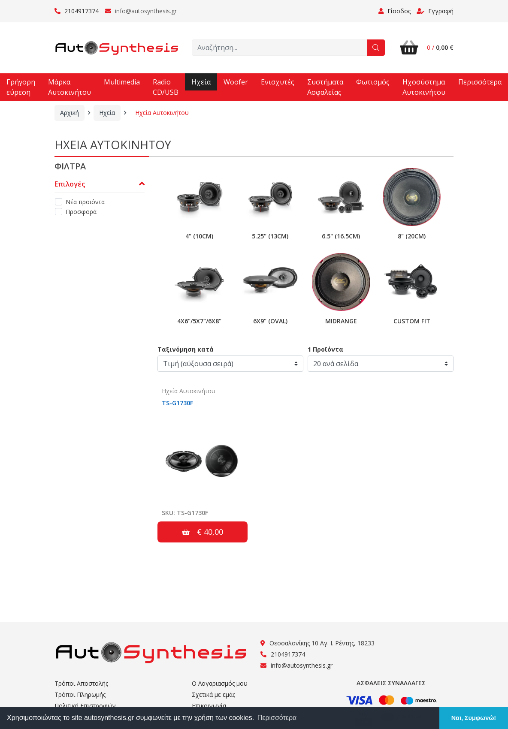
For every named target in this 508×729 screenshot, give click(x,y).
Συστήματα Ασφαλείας (325, 87)
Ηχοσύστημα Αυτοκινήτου (423, 87)
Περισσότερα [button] (277, 717)
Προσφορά (81, 212)
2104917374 (76, 11)
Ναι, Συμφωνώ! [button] (473, 717)
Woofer (236, 82)
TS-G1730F (177, 403)
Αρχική (69, 112)
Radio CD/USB (165, 87)
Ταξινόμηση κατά (185, 349)
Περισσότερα (480, 82)
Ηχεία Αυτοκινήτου (162, 112)
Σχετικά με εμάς (213, 694)
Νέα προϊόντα (85, 202)
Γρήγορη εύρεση (20, 87)
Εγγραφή (435, 11)
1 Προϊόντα (325, 349)
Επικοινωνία (209, 706)
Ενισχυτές (277, 82)
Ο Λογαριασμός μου (220, 683)
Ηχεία (201, 82)
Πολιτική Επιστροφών (85, 706)
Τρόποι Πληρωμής (80, 694)
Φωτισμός (373, 82)
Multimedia (122, 82)
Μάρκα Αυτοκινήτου (69, 87)
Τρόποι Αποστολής (81, 683)
